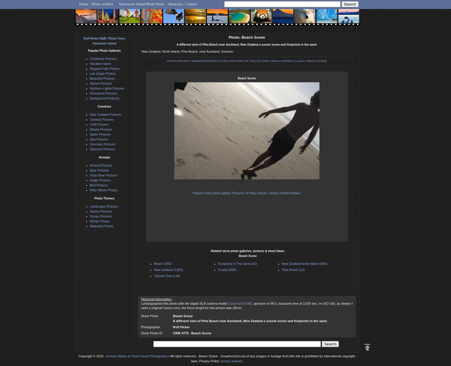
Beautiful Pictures (102, 78)
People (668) (227, 270)
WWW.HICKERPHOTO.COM (209, 61)
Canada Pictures (102, 119)
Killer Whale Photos (104, 190)
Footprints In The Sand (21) (237, 263)
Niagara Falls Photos (105, 68)
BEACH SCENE (317, 61)
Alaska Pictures (101, 129)
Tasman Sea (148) (167, 276)
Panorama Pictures (103, 93)
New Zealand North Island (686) (304, 263)
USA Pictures (99, 124)
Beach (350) (163, 263)
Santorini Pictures (102, 149)
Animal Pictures (101, 165)
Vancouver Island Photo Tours (141, 4)
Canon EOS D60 (240, 303)
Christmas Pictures (103, 58)
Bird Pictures (99, 185)
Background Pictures (105, 98)
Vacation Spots (100, 63)
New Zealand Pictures (105, 114)
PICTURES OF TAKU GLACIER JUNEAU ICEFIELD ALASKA (267, 61)
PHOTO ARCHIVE (178, 61)
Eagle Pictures (100, 180)
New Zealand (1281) (168, 270)
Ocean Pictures (101, 216)
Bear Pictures (99, 170)
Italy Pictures (99, 139)
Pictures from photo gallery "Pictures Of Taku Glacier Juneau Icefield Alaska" (247, 193)
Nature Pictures (101, 83)
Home (84, 4)
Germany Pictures (103, 144)
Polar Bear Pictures (104, 175)
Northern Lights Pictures (107, 88)
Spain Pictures (100, 134)
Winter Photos (100, 221)
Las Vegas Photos (103, 73)
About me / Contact (182, 4)
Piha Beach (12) (293, 270)
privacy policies (232, 361)
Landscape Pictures (104, 206)
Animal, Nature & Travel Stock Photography (137, 356)
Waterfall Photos (101, 226)
